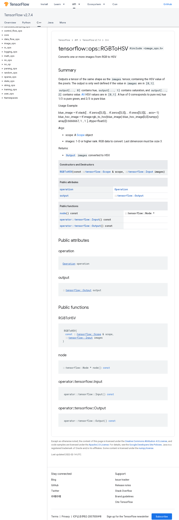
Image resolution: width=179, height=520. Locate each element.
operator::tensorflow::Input (79, 219)
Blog (53, 479)
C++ (107, 40)
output (64, 195)
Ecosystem (94, 4)
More (63, 22)
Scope (81, 135)
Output (70, 155)
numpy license (146, 448)
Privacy (66, 516)
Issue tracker (122, 479)
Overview (10, 22)
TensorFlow (64, 40)
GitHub (167, 4)
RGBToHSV (66, 171)
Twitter (55, 490)
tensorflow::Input (140, 171)
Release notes (123, 485)
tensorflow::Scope (98, 171)
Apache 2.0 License (99, 444)
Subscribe (162, 516)
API (76, 40)
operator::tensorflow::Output (80, 225)
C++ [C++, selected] (39, 22)
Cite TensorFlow (124, 502)
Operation (121, 189)
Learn (57, 4)
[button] (23, 27)
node (63, 213)
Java (50, 22)
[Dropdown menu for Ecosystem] (105, 4)
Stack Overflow (123, 490)
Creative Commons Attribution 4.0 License (146, 441)
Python (26, 22)
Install (44, 4)
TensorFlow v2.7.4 (18, 15)
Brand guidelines (124, 496)
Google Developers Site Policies (145, 444)
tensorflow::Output (130, 195)
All (83, 94)
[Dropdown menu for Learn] (65, 4)
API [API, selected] (74, 4)
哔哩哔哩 (56, 496)
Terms (54, 516)
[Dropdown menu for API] (80, 4)
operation (66, 189)
